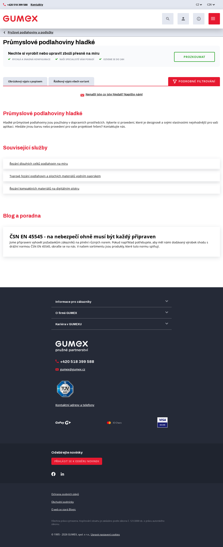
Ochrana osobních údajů (65, 493)
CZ (197, 4)
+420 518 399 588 (17, 5)
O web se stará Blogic (63, 509)
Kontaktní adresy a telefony (74, 405)
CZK (209, 4)
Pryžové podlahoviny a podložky (30, 32)
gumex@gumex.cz (72, 369)
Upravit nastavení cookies (105, 534)
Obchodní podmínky (62, 501)
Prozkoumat (194, 55)
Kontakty (36, 4)
